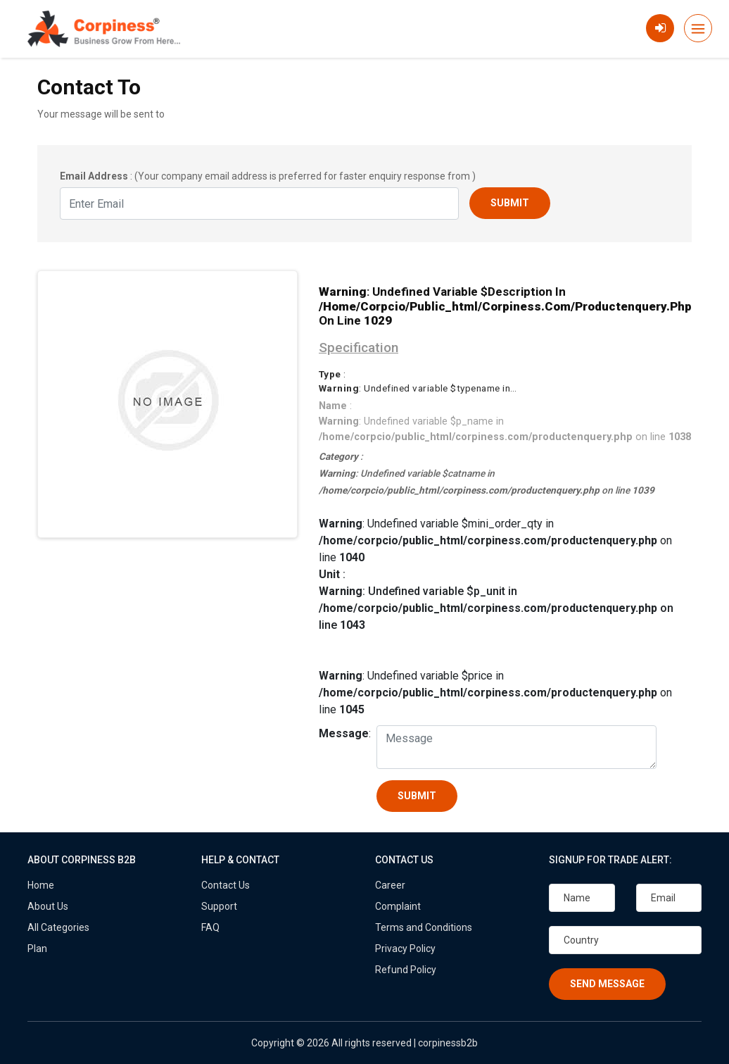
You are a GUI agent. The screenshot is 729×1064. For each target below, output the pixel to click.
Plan (37, 948)
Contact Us (225, 885)
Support (219, 906)
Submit (509, 202)
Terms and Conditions (423, 927)
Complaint (398, 906)
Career (390, 885)
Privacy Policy (405, 948)
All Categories (58, 927)
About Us (47, 906)
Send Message (607, 983)
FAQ (210, 927)
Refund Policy (405, 969)
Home (40, 885)
